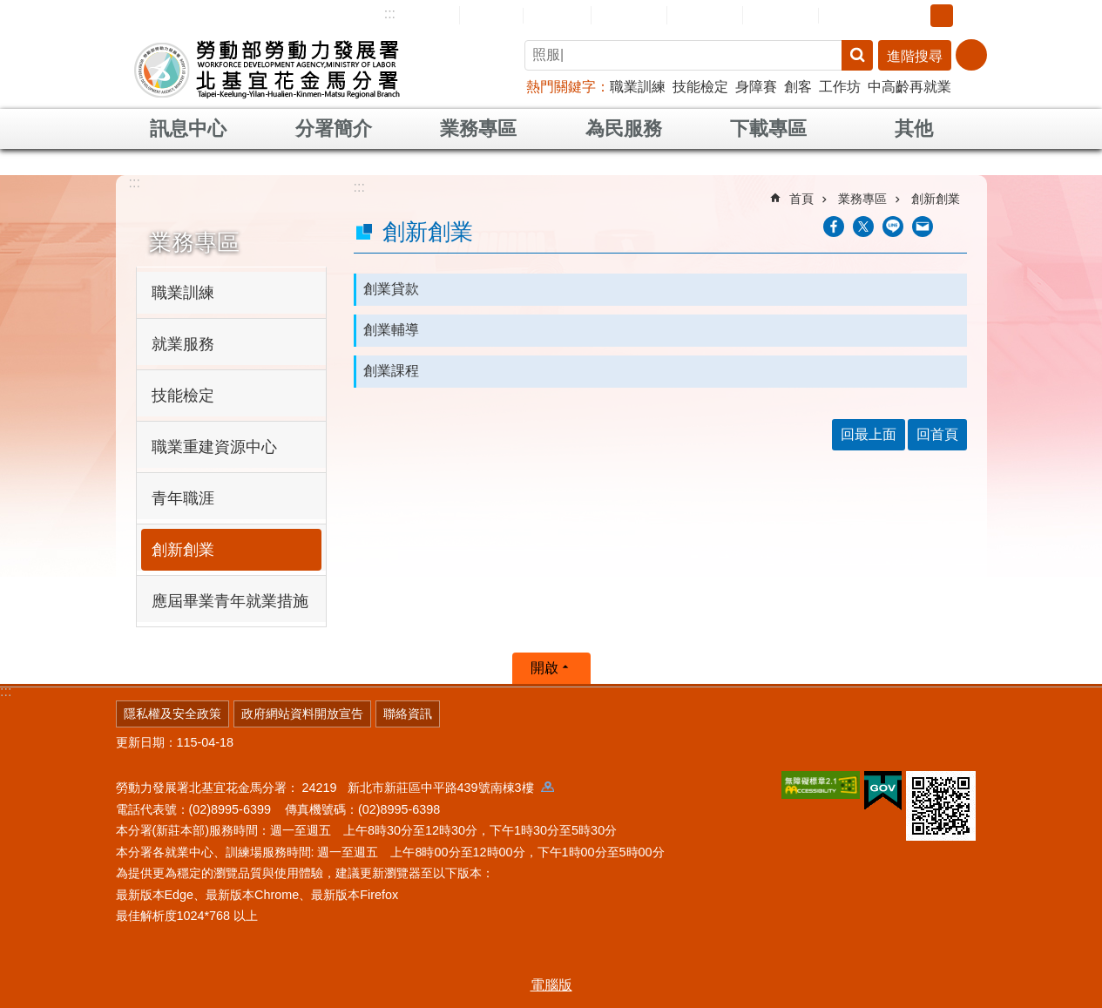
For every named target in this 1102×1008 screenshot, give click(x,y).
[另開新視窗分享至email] (922, 226)
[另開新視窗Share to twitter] (863, 226)
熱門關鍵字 (561, 86)
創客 (798, 86)
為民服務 (623, 128)
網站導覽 (421, 15)
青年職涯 (183, 498)
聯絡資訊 (407, 713)
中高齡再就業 (909, 86)
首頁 (801, 199)
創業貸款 (391, 288)
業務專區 (478, 128)
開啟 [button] (544, 667)
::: (390, 13)
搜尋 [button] (857, 55)
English (557, 16)
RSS (845, 16)
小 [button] (914, 15)
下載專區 (768, 128)
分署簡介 (333, 128)
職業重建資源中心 (214, 447)
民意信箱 (629, 15)
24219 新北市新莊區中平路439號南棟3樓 (428, 788)
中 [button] (941, 15)
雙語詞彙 (780, 15)
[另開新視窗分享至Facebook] (833, 226)
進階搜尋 (915, 56)
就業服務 (183, 344)
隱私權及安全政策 (172, 713)
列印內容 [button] (956, 226)
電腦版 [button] (551, 985)
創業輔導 (391, 329)
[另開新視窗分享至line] (892, 226)
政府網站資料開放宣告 (302, 713)
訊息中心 (188, 128)
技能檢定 (700, 86)
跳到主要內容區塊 (9, 9)
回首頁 (491, 15)
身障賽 (756, 86)
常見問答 (704, 15)
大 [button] (968, 15)
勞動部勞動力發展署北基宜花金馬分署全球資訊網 (267, 69)
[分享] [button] (971, 55)
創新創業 (183, 549)
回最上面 (868, 434)
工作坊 (840, 86)
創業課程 (391, 370)
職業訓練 (638, 86)
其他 (914, 128)
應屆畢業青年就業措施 (230, 601)
